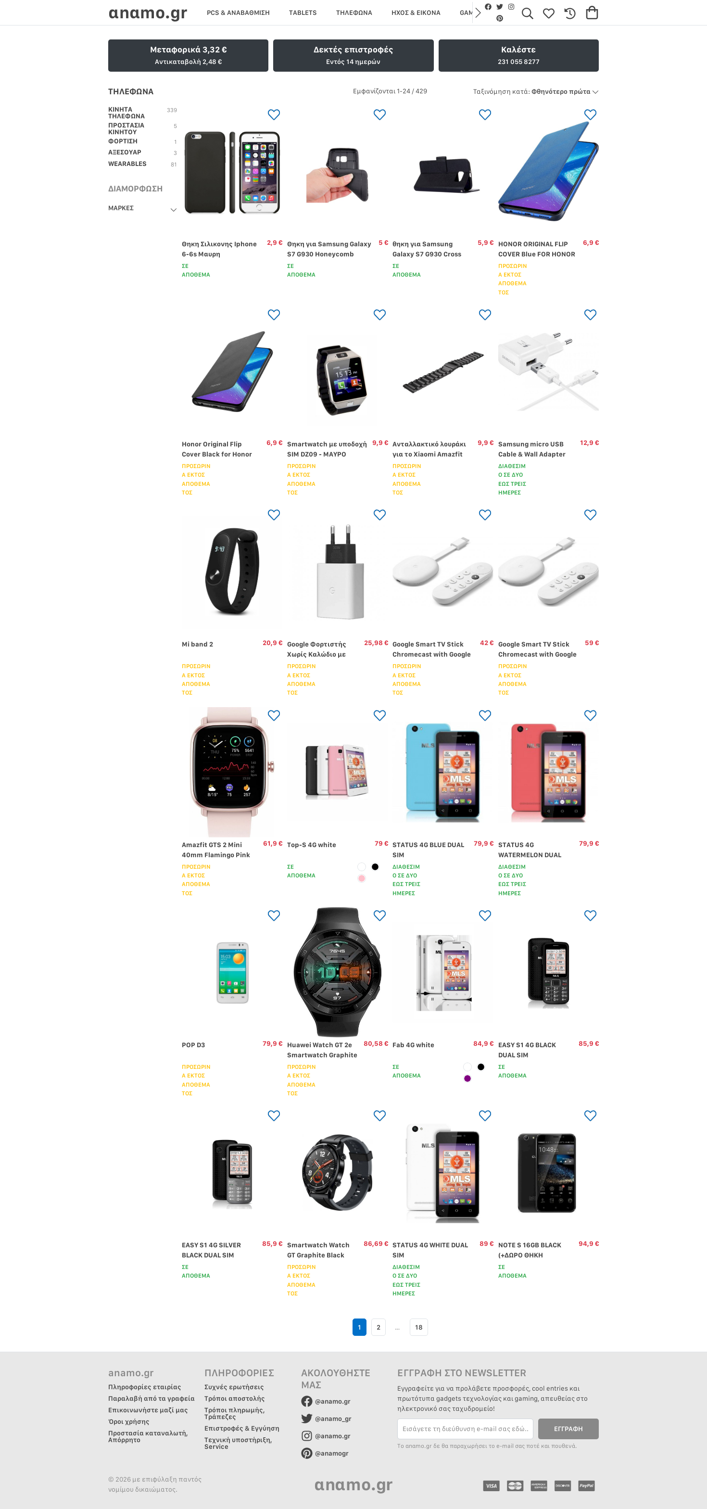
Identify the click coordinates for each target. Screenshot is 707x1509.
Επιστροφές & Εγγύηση (241, 1428)
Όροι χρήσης (129, 1421)
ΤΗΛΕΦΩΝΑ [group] (354, 12)
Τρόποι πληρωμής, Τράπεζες (234, 1413)
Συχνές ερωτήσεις (234, 1386)
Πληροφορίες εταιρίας (144, 1386)
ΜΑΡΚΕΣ (121, 208)
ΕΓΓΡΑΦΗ (568, 1429)
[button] (477, 12)
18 (419, 1327)
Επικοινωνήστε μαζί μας (148, 1410)
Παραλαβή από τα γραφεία (151, 1398)
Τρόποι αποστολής (234, 1398)
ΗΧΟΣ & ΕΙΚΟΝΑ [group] (416, 12)
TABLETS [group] (303, 12)
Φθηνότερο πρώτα (536, 91)
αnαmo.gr (147, 12)
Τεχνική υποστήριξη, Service (238, 1443)
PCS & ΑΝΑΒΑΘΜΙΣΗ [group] (238, 12)
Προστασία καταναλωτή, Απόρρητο (148, 1436)
